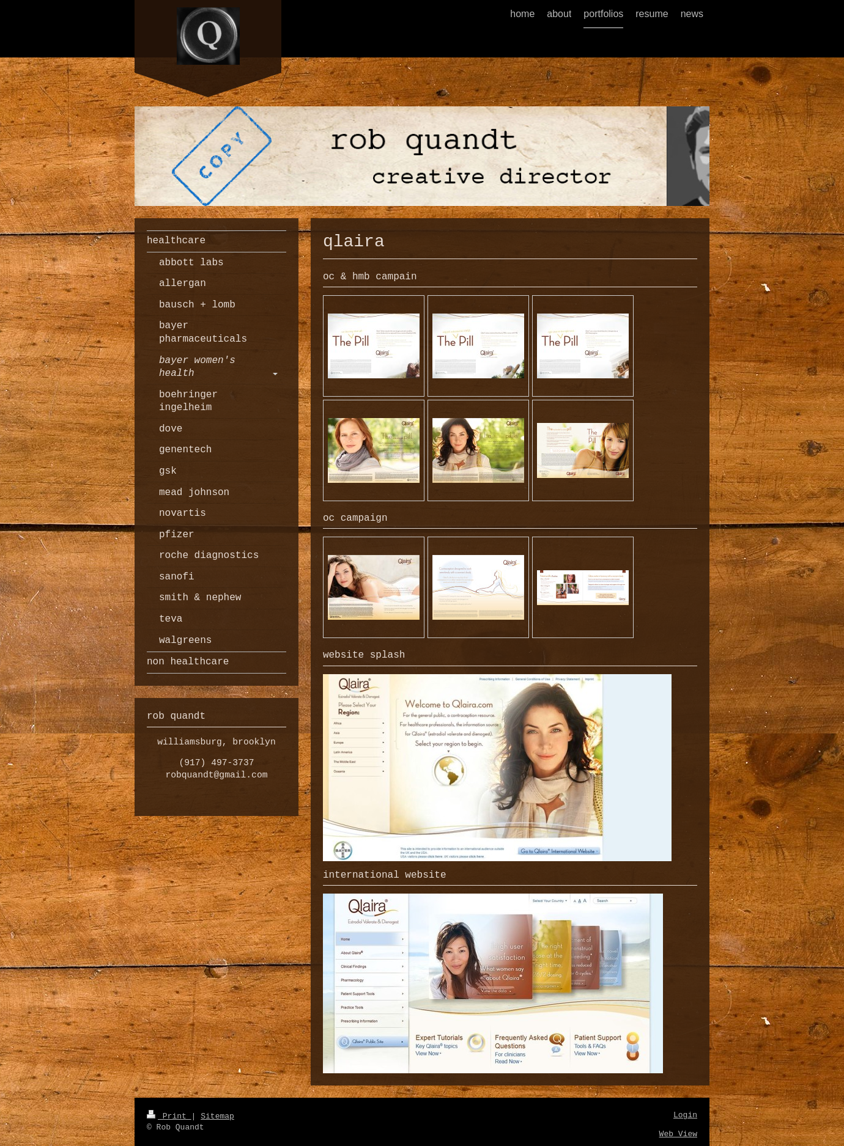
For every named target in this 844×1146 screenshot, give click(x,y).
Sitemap (217, 1116)
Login (685, 1115)
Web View (678, 1134)
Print (169, 1116)
